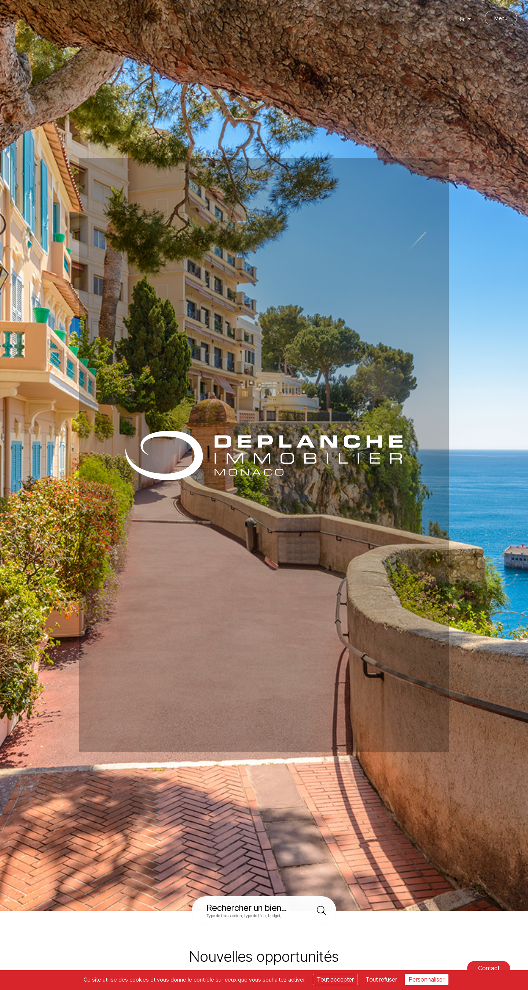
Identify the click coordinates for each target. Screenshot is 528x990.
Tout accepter (335, 979)
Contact (488, 968)
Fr (465, 19)
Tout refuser (381, 979)
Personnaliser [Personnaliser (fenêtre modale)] (426, 979)
